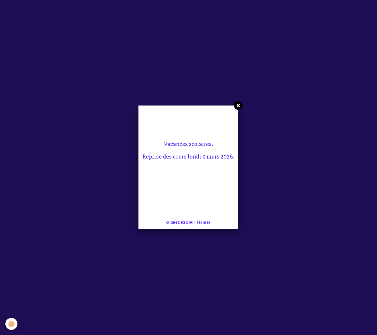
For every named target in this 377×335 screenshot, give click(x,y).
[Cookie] (11, 324)
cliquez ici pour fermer (188, 222)
